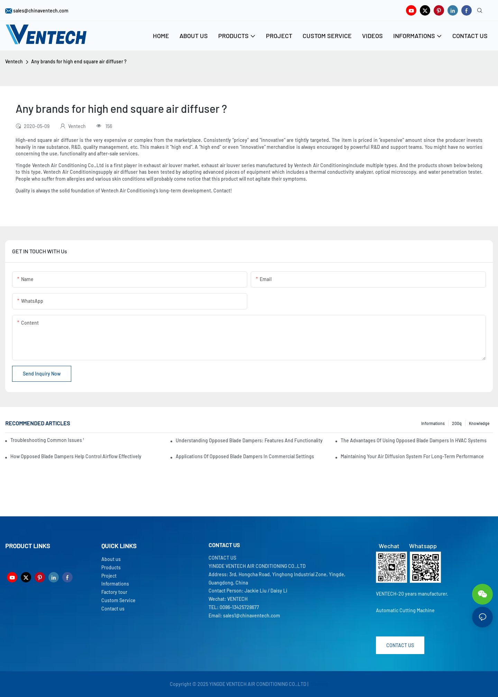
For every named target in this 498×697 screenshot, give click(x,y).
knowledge (479, 423)
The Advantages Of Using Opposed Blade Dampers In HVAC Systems (414, 440)
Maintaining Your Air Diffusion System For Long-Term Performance (412, 456)
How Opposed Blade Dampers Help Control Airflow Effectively (75, 456)
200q (457, 423)
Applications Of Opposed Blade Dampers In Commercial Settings (245, 456)
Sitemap (319, 684)
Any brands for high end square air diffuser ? (79, 61)
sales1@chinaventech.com (251, 615)
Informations (433, 423)
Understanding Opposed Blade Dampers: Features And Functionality (249, 440)
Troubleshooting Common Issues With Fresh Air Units (47, 440)
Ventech (14, 61)
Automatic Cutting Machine (405, 610)
